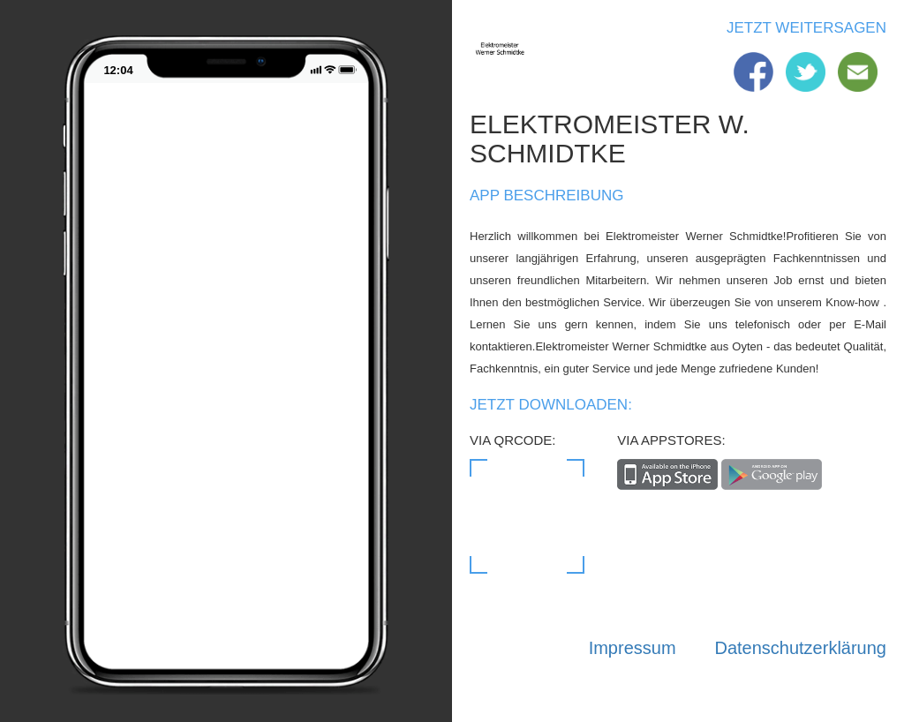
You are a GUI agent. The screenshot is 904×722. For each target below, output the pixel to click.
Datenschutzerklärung (800, 648)
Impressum (632, 648)
